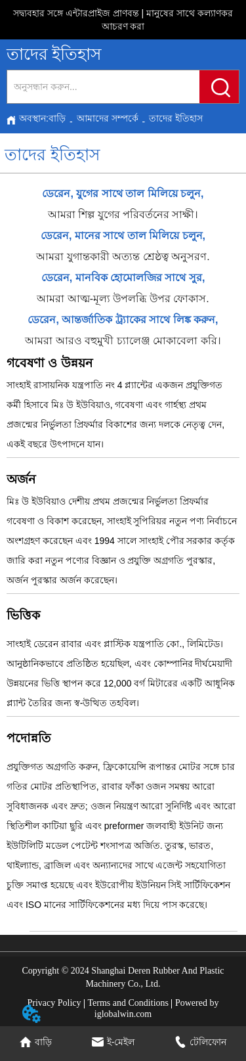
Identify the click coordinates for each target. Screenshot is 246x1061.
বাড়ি (57, 118)
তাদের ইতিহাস (176, 118)
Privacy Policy (54, 1003)
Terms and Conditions (128, 1003)
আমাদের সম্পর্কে (107, 118)
